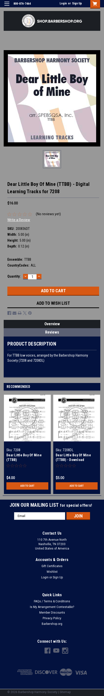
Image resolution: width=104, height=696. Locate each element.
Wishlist (52, 571)
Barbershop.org (52, 624)
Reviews (52, 332)
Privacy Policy (52, 618)
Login (63, 3)
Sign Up (77, 3)
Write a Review (18, 220)
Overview (52, 324)
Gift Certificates (52, 566)
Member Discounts (52, 612)
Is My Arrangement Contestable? (52, 607)
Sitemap (65, 692)
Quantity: (14, 276)
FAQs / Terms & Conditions (52, 601)
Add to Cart (27, 485)
